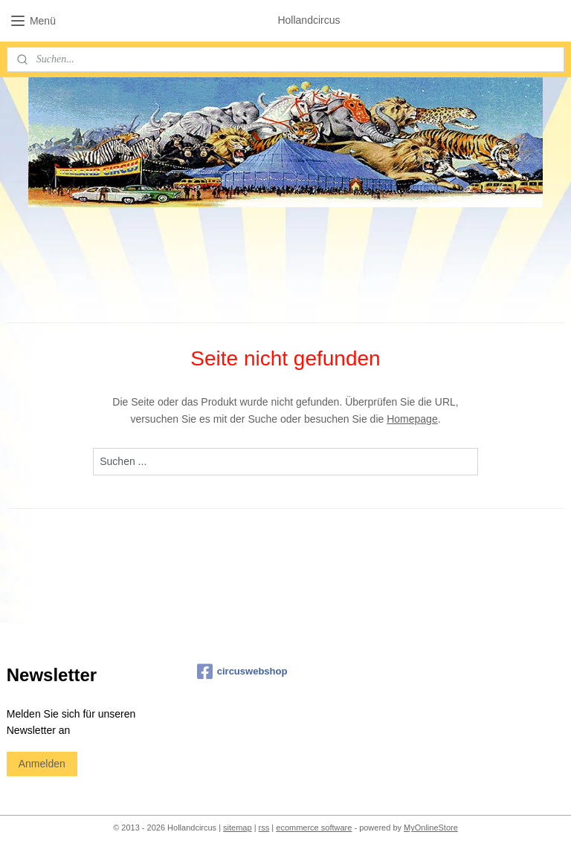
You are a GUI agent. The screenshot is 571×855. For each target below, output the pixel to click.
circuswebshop (242, 671)
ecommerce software (314, 827)
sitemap (237, 827)
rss (264, 827)
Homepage (412, 418)
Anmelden (42, 764)
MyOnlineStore (431, 827)
